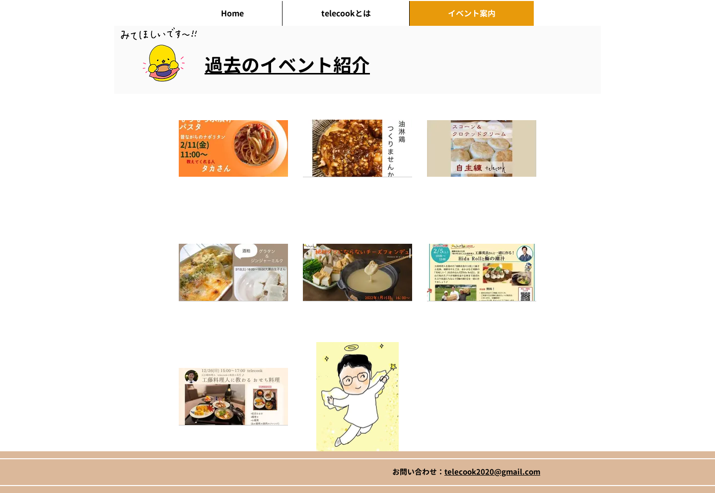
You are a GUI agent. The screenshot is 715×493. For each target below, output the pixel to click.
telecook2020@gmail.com (492, 472)
